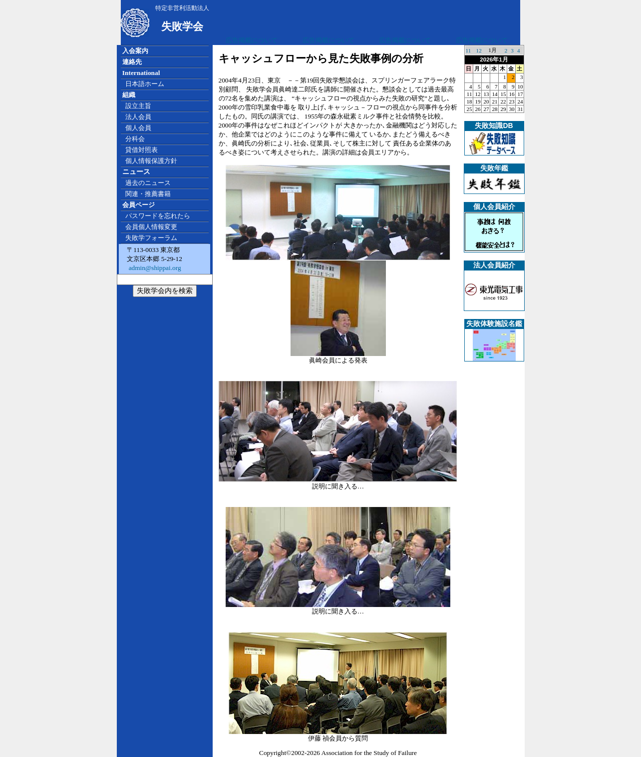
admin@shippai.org (154, 268)
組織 (128, 94)
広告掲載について (252, 40)
